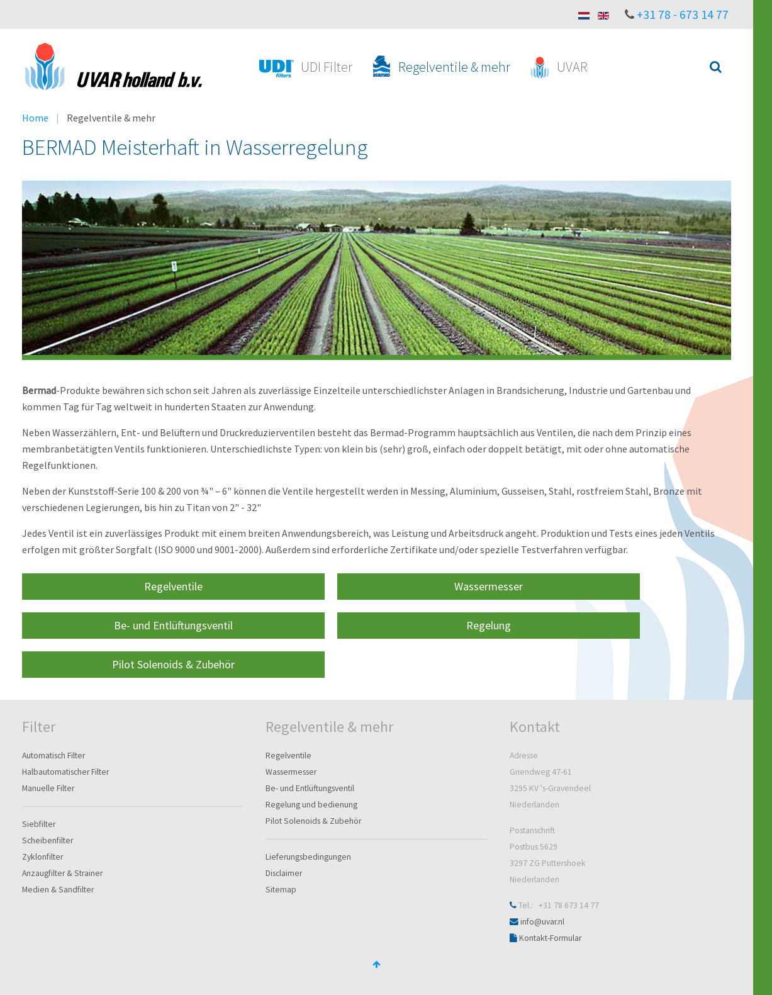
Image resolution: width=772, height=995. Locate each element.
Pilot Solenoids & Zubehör (173, 664)
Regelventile (173, 586)
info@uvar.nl (542, 921)
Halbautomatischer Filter (65, 772)
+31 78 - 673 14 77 (683, 14)
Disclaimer (284, 873)
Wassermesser (488, 586)
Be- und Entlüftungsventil (173, 625)
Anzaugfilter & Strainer (62, 873)
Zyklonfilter (42, 857)
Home (35, 117)
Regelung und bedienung (311, 804)
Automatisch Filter (53, 755)
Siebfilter (38, 824)
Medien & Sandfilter (58, 889)
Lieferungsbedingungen (308, 857)
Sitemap (281, 889)
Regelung (488, 625)
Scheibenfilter (47, 840)
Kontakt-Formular (550, 938)
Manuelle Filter (48, 788)
